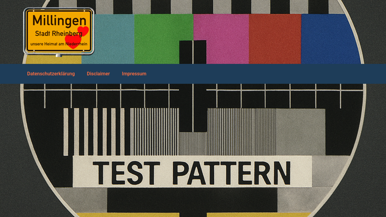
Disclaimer (98, 74)
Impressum (134, 74)
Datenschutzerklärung (51, 74)
